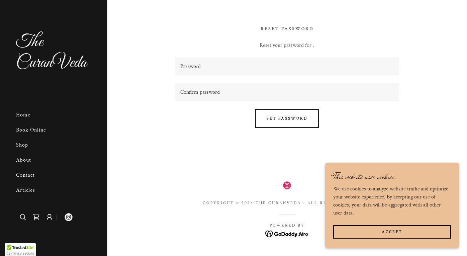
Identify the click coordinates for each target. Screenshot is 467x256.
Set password (287, 118)
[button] (49, 217)
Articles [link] (25, 190)
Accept (392, 232)
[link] (53, 65)
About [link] (23, 160)
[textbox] (287, 66)
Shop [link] (22, 145)
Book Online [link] (31, 130)
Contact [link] (25, 175)
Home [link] (23, 114)
